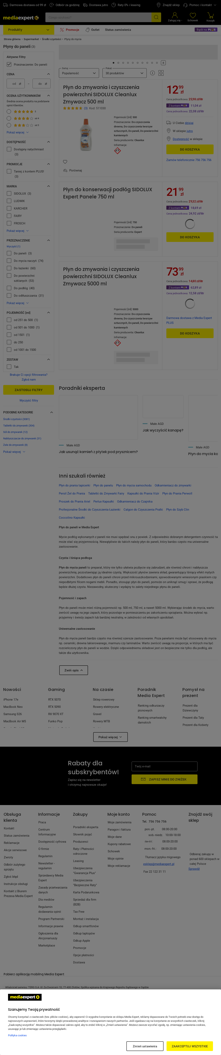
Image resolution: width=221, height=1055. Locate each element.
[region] (110, 1022)
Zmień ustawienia (145, 1046)
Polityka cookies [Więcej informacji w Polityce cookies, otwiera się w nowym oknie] (17, 1035)
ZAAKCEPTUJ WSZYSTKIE (190, 1046)
